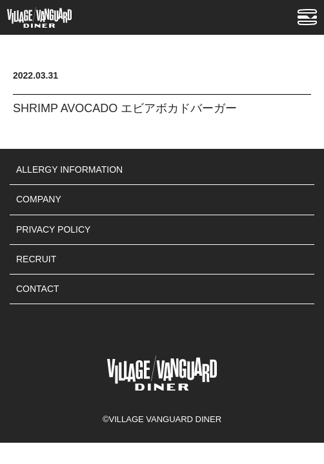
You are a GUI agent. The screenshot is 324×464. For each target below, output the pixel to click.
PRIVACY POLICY (53, 229)
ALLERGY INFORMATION (69, 169)
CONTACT (37, 289)
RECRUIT (36, 259)
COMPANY (38, 199)
